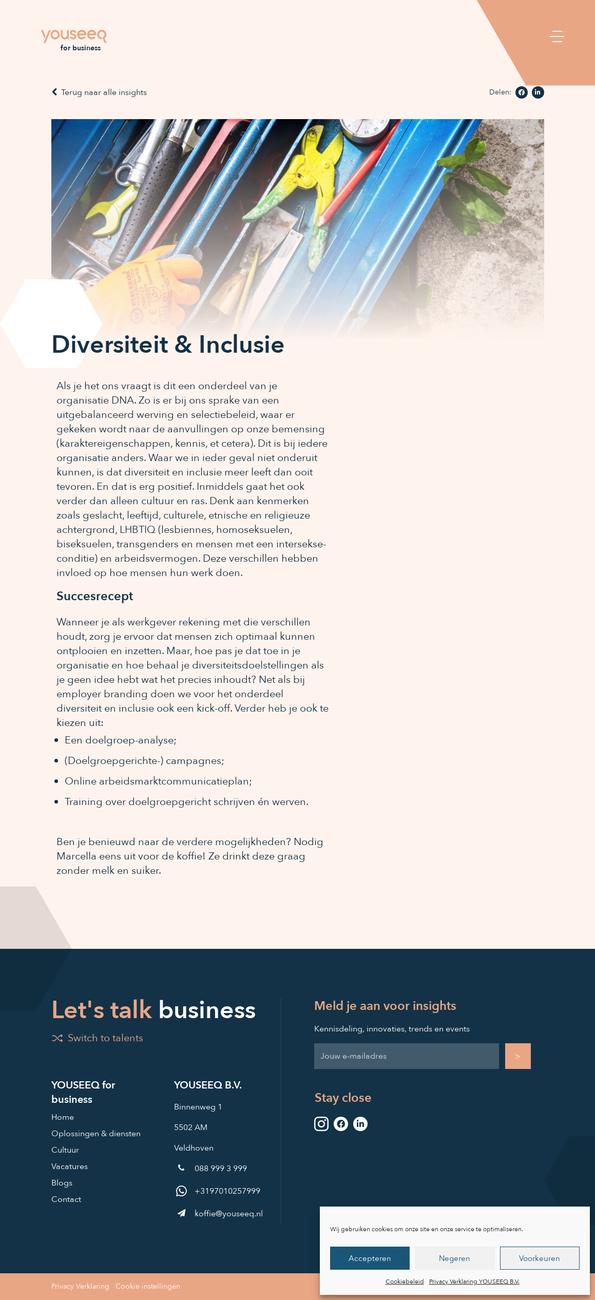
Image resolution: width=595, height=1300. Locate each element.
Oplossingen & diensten (96, 1133)
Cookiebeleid (405, 1281)
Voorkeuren (539, 1258)
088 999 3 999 (210, 1168)
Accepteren (370, 1258)
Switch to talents (97, 1038)
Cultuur (65, 1150)
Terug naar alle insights (99, 92)
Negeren (454, 1258)
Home (62, 1117)
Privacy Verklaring (80, 1286)
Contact (66, 1199)
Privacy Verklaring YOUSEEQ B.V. (474, 1281)
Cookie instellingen (148, 1286)
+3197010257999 (217, 1191)
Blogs (61, 1183)
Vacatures (69, 1166)
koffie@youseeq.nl (218, 1213)
